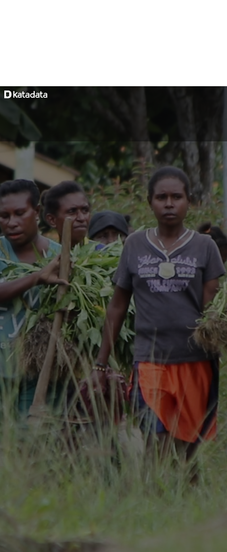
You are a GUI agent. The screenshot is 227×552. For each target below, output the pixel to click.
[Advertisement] (113, 43)
